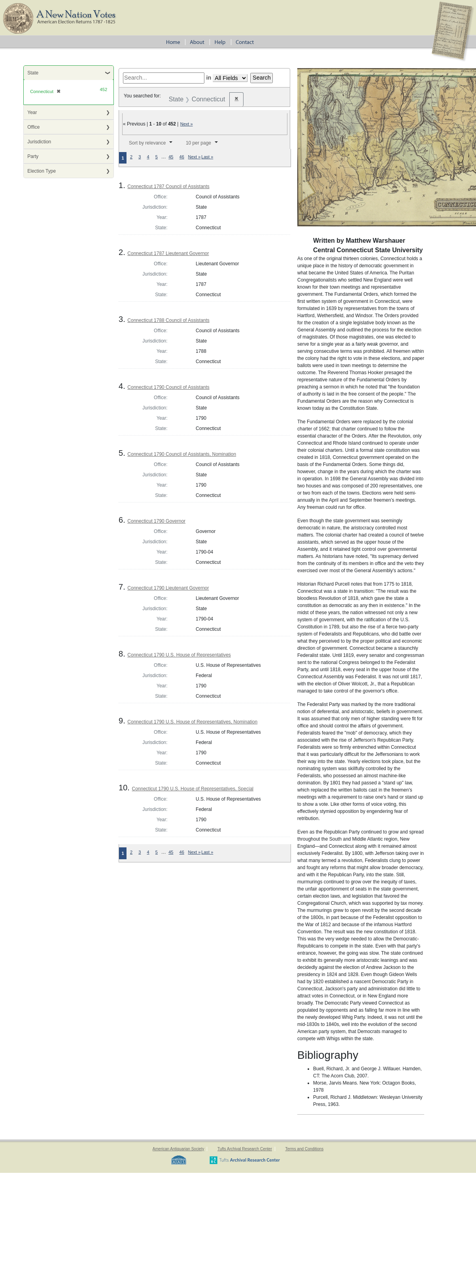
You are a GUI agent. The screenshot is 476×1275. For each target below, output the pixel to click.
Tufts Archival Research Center (244, 1149)
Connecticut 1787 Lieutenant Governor (168, 253)
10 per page (198, 143)
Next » (186, 124)
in (208, 77)
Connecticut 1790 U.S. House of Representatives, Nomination (192, 722)
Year (32, 112)
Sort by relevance (147, 143)
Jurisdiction (39, 142)
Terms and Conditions (304, 1149)
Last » (207, 156)
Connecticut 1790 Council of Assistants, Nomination (181, 454)
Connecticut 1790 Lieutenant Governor (168, 588)
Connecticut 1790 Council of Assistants (168, 387)
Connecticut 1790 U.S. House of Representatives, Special (192, 789)
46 (181, 156)
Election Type (41, 171)
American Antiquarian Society (178, 1149)
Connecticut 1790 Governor (156, 521)
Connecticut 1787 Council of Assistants (168, 186)
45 (170, 156)
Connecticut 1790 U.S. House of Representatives (178, 655)
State (32, 73)
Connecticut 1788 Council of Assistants (168, 320)
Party (32, 156)
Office (33, 127)
